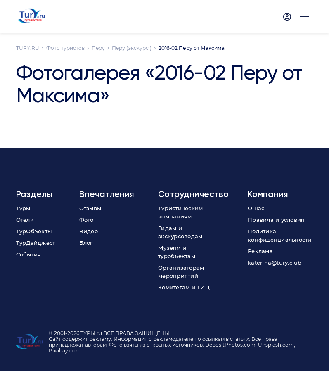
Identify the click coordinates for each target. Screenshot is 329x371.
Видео (88, 231)
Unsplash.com (276, 345)
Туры (23, 208)
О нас (256, 208)
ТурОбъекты (34, 231)
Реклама (260, 251)
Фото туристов (65, 48)
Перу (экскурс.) (131, 48)
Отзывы (90, 208)
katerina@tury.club (275, 262)
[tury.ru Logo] (31, 16)
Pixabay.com (65, 351)
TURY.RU (27, 48)
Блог (86, 243)
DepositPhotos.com (230, 345)
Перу (98, 48)
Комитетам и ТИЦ (184, 287)
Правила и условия (276, 219)
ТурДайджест (35, 243)
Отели (25, 219)
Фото (86, 219)
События (28, 254)
